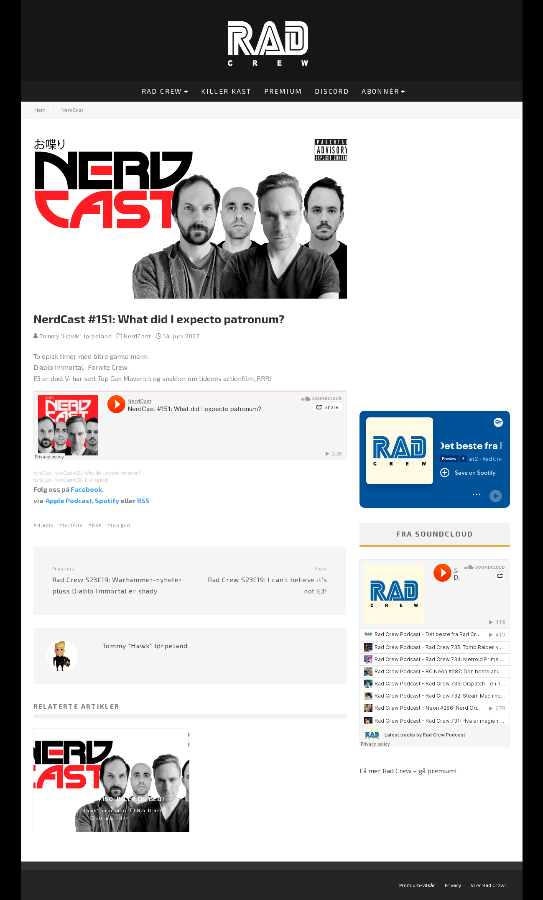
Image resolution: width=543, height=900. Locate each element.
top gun (120, 525)
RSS (143, 500)
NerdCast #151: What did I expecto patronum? (97, 473)
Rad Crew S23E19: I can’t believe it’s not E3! (261, 579)
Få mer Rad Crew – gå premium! (408, 771)
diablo (45, 525)
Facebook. (87, 489)
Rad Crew (162, 91)
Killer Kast (226, 91)
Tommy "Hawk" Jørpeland (72, 336)
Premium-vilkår (417, 884)
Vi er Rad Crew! (488, 884)
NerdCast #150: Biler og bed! (81, 480)
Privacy (453, 884)
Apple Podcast (69, 500)
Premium (283, 91)
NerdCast (137, 336)
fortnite (73, 525)
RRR (97, 525)
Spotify (107, 500)
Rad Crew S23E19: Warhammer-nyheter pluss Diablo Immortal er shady (118, 579)
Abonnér (380, 91)
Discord (332, 91)
